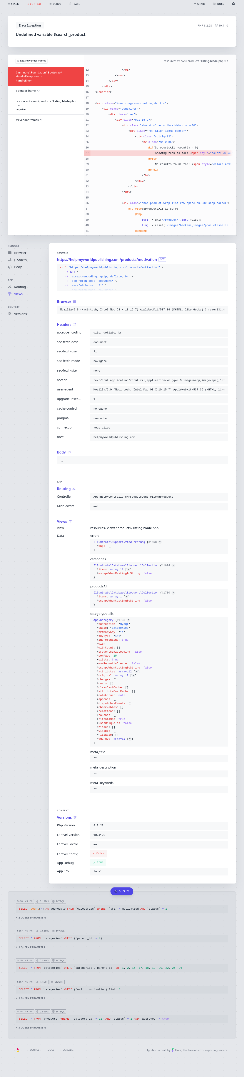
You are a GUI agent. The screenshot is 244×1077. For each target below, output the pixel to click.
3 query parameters (31, 1027)
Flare (177, 1050)
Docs (51, 1049)
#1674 (168, 565)
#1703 (123, 620)
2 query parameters (31, 917)
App (10, 280)
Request (13, 245)
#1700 (168, 592)
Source (34, 1049)
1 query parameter (30, 947)
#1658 (155, 542)
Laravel (68, 1049)
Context (14, 306)
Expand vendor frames (31, 60)
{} (128, 546)
